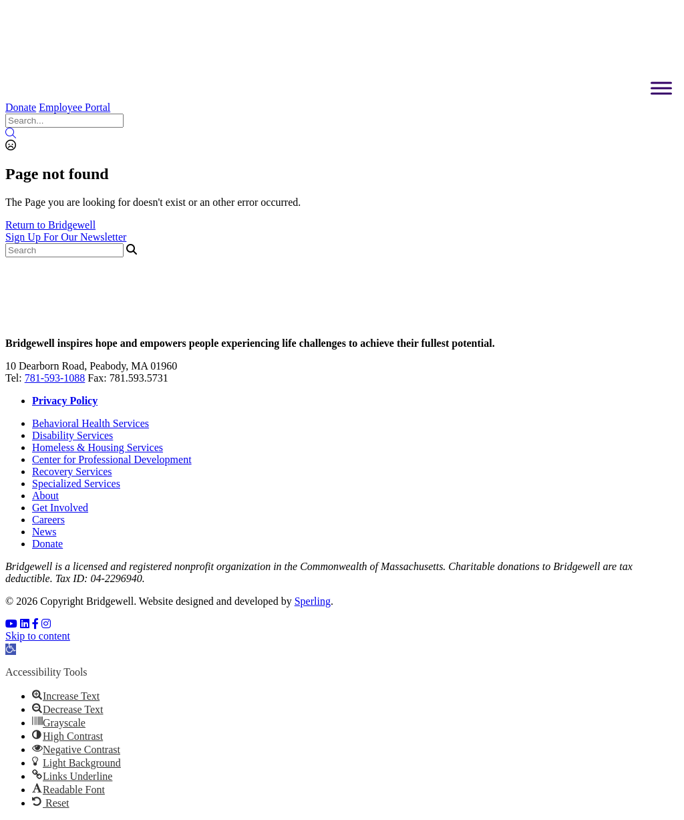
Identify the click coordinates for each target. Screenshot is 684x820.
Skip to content (37, 636)
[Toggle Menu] (661, 88)
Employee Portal (74, 107)
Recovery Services (72, 471)
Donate (20, 107)
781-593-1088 (55, 378)
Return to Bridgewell (50, 225)
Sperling (313, 601)
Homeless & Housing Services (97, 447)
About (45, 495)
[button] (10, 649)
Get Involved (60, 507)
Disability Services (72, 435)
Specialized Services (76, 483)
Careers (48, 519)
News (44, 531)
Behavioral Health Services (90, 423)
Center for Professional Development (112, 459)
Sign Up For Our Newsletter (65, 237)
